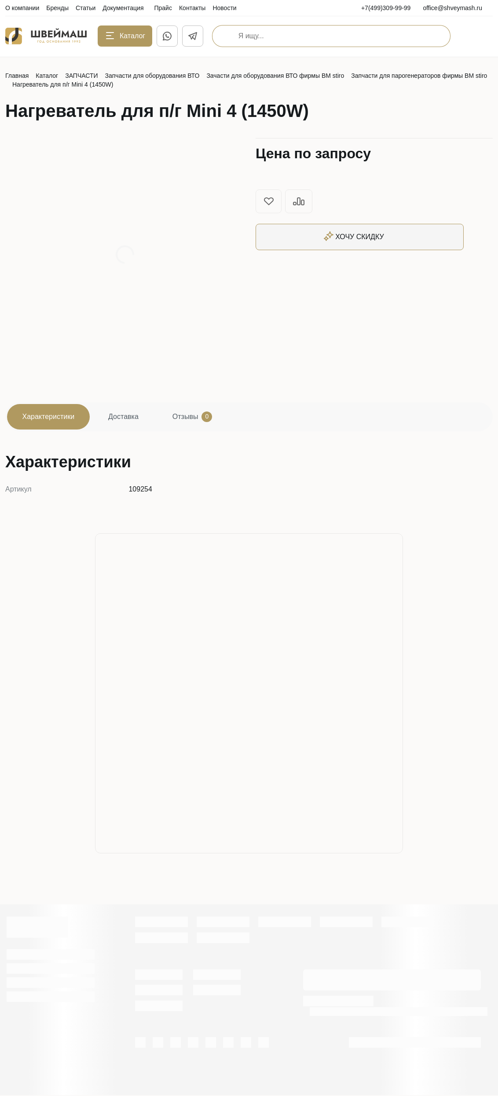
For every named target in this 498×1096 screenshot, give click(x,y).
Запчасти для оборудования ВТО (152, 75)
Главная (17, 75)
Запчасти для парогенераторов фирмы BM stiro (419, 75)
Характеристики (49, 417)
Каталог (47, 75)
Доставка (125, 417)
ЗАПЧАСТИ (81, 75)
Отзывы (196, 417)
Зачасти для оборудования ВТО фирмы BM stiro (275, 75)
